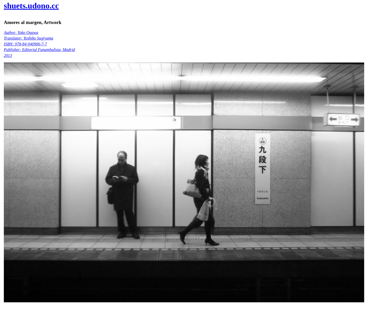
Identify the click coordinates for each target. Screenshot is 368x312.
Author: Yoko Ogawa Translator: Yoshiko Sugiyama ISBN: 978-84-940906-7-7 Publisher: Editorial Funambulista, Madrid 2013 (39, 44)
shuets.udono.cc (31, 5)
